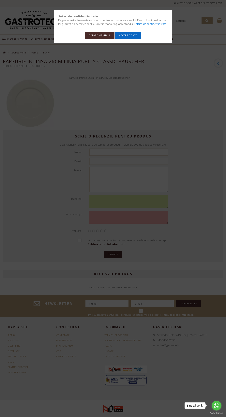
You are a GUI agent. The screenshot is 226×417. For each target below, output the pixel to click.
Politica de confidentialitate (150, 24)
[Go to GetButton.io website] (216, 413)
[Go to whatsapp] (216, 405)
